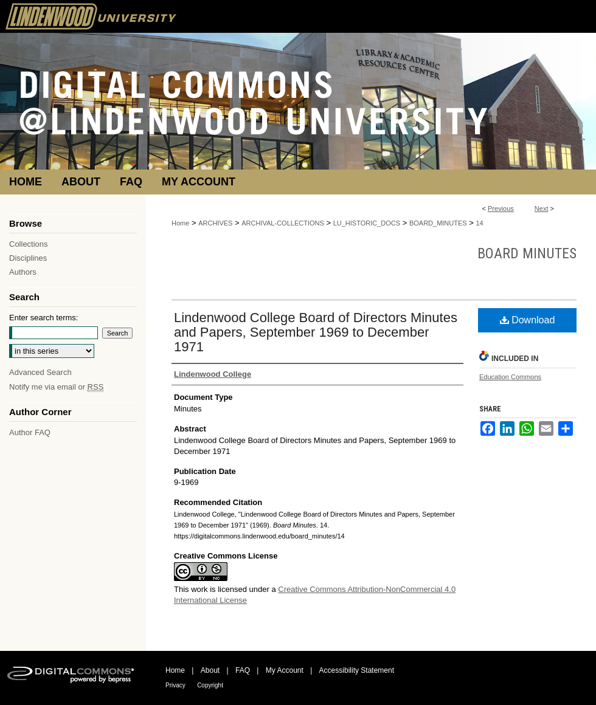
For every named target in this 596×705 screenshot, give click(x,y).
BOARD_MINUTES (438, 223)
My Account (284, 670)
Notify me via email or (56, 386)
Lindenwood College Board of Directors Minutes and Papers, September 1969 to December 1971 (315, 332)
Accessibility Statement (356, 670)
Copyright (210, 685)
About (210, 670)
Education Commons (510, 376)
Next (542, 208)
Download (527, 320)
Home (180, 223)
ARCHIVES (215, 223)
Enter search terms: (43, 317)
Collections (28, 244)
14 (479, 223)
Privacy (175, 685)
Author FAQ (29, 432)
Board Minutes (527, 253)
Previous (501, 208)
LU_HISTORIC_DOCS (366, 223)
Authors (22, 272)
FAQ (242, 670)
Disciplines (28, 258)
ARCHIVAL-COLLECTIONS (282, 223)
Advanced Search (40, 372)
